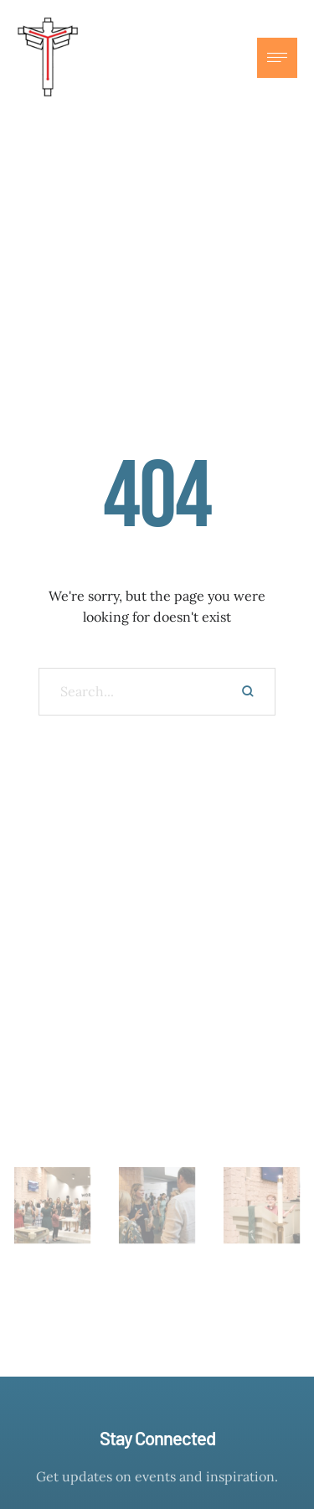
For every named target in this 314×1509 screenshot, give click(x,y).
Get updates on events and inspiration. (157, 1476)
